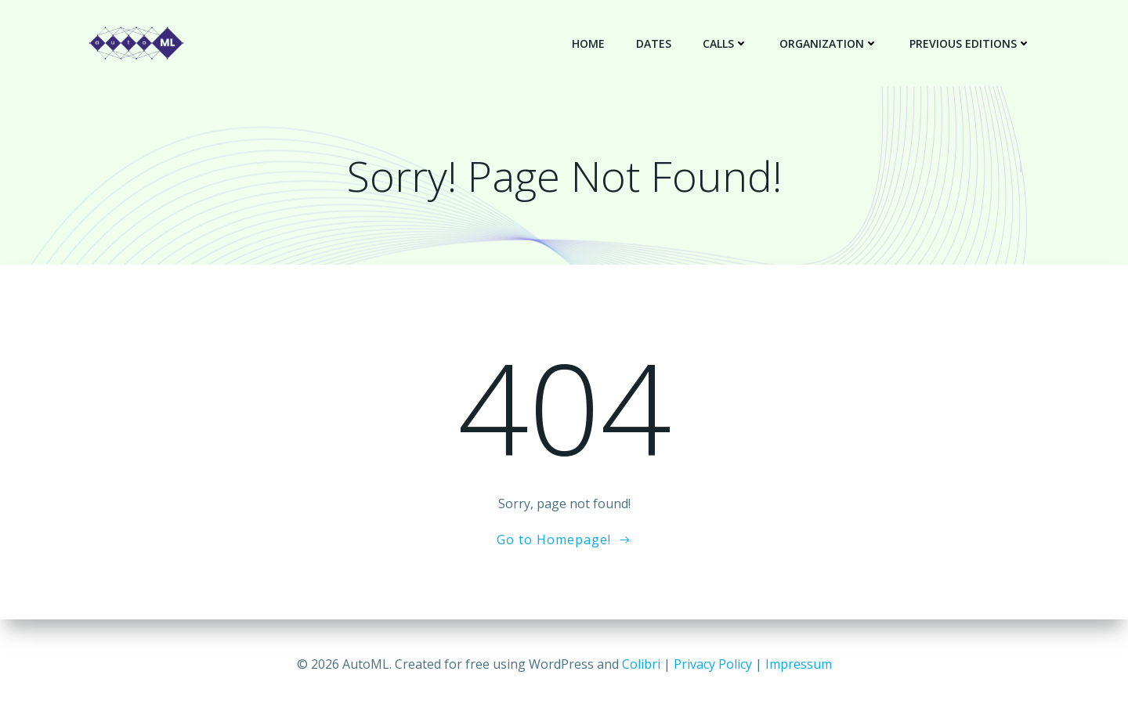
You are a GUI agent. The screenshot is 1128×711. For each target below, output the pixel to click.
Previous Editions (970, 43)
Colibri (641, 664)
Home (588, 43)
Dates (653, 43)
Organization (828, 43)
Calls (725, 43)
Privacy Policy (713, 664)
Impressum (798, 664)
